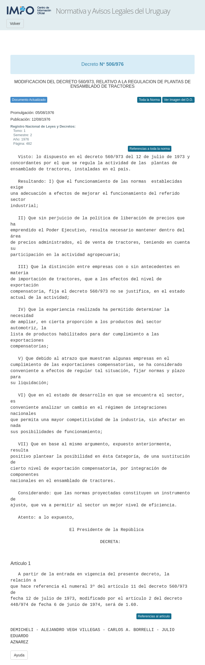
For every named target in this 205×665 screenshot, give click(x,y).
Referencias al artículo (154, 616)
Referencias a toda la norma (149, 149)
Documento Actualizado (29, 100)
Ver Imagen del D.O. (178, 100)
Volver (15, 23)
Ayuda (19, 655)
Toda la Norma (149, 100)
